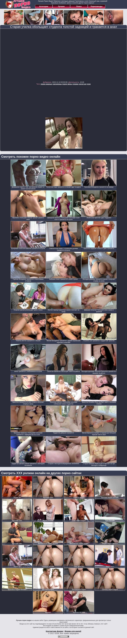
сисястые (82, 84)
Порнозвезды (96, 6)
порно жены (67, 84)
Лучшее (61, 6)
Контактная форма (54, 631)
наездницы (57, 84)
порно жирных (46, 84)
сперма (75, 84)
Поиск (79, 6)
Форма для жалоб (73, 631)
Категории (43, 6)
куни (89, 84)
